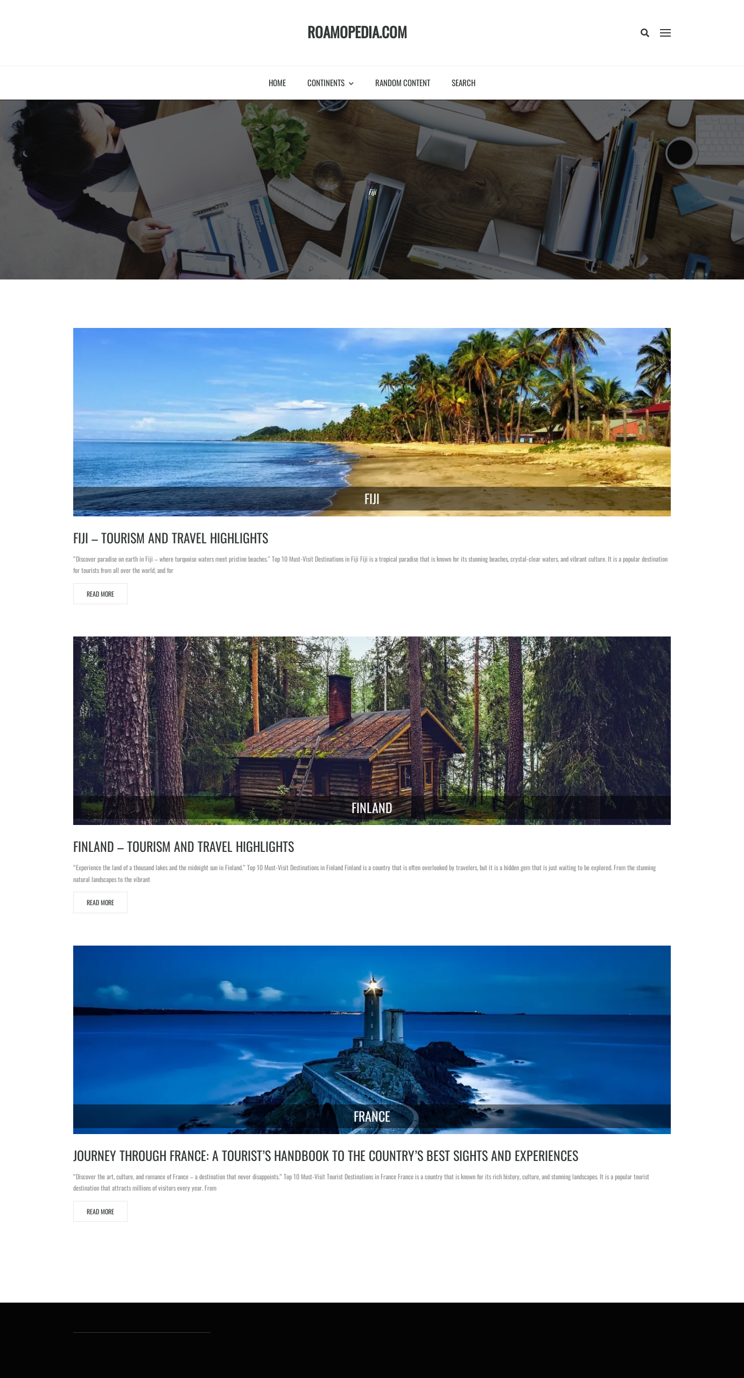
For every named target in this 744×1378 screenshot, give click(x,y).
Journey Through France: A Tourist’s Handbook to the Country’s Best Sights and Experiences (325, 1155)
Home (277, 82)
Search (463, 82)
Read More (100, 593)
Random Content (402, 82)
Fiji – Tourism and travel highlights (170, 537)
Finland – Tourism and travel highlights (183, 846)
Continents (330, 82)
